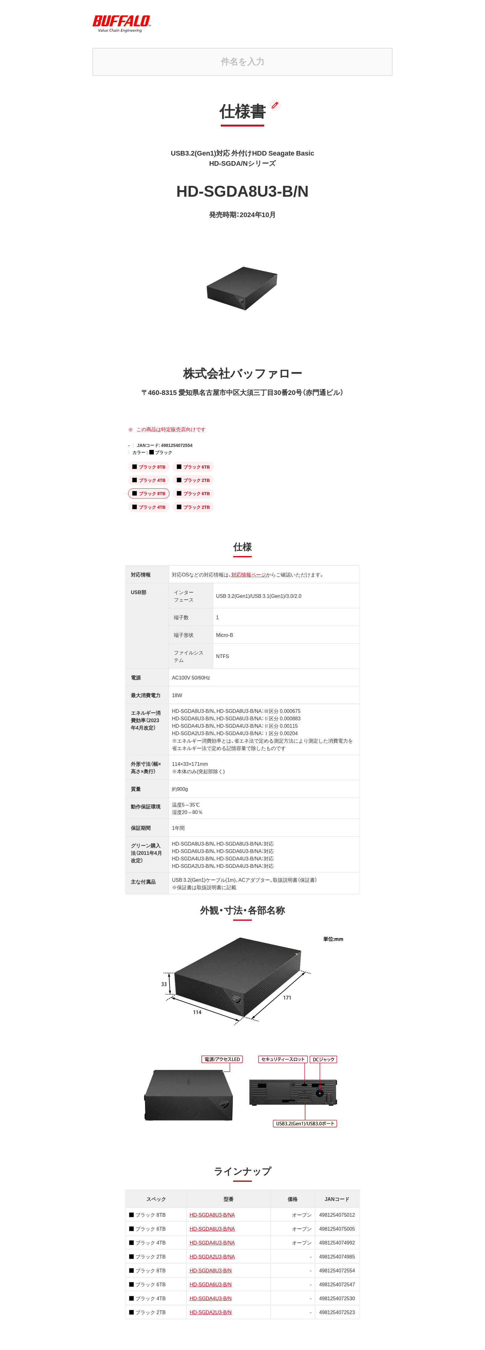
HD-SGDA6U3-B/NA (212, 1228)
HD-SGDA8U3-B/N (210, 1270)
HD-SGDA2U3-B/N (210, 1312)
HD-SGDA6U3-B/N (210, 1284)
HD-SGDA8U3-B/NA (212, 1214)
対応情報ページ (248, 574)
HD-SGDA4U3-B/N (210, 1298)
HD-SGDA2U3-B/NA (212, 1256)
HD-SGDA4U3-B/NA (212, 1242)
